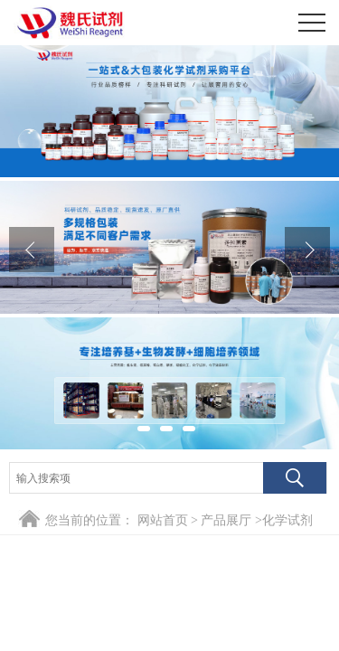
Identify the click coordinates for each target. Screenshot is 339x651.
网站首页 (162, 520)
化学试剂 (287, 520)
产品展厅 (226, 520)
